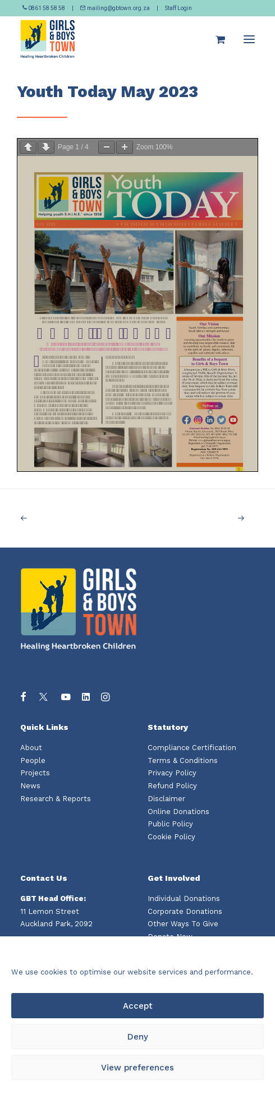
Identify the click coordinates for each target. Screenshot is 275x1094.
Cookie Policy (171, 837)
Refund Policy (172, 786)
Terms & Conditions (183, 760)
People (32, 760)
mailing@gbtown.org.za (115, 8)
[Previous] (67, 518)
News (30, 786)
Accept (138, 1006)
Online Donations (178, 811)
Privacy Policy (172, 773)
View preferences (137, 1068)
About (31, 747)
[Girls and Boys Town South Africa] (47, 39)
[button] (249, 39)
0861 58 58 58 (44, 8)
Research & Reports (55, 798)
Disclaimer (166, 798)
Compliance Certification (192, 747)
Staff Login (178, 8)
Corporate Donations (185, 911)
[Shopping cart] (215, 39)
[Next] (208, 518)
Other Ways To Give (183, 924)
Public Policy (170, 824)
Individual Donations (184, 898)
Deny (137, 1037)
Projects (35, 773)
